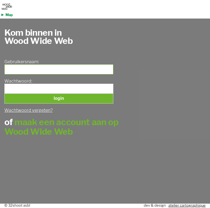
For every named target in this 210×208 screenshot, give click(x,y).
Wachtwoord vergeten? (28, 110)
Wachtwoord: (18, 81)
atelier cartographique (187, 205)
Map (9, 15)
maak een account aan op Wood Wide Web (61, 127)
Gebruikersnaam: (21, 61)
